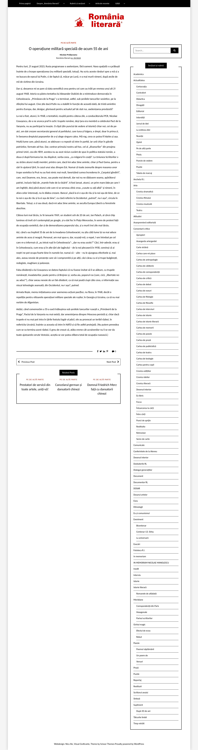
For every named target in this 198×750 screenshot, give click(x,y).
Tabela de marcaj (144, 173)
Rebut (139, 637)
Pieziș (138, 154)
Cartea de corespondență (148, 272)
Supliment (138, 705)
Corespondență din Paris (147, 606)
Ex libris (139, 395)
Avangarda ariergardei (146, 241)
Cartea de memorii (145, 327)
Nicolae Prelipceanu (68, 54)
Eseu (135, 500)
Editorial (140, 111)
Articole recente (102, 3)
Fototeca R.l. (139, 550)
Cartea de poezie (144, 333)
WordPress (139, 744)
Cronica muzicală (144, 204)
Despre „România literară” (48, 3)
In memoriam (139, 556)
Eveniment (138, 519)
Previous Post (28, 361)
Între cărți (140, 414)
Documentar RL (140, 482)
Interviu (137, 575)
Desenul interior (143, 389)
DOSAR (136, 488)
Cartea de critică (143, 278)
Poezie (136, 643)
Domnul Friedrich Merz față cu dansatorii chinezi (102, 389)
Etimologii (138, 507)
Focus (139, 402)
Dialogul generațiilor (142, 470)
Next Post (111, 361)
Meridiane (138, 599)
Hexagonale (141, 612)
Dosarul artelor (140, 494)
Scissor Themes (107, 744)
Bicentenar (141, 525)
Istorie (136, 581)
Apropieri (140, 235)
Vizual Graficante (82, 744)
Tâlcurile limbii (140, 717)
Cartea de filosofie (144, 303)
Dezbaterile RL (140, 463)
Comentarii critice (141, 228)
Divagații (140, 105)
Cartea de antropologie (147, 259)
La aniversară (142, 538)
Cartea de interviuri (145, 309)
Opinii (139, 142)
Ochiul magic (139, 624)
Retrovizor (141, 433)
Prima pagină (25, 3)
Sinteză (136, 698)
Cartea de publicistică (146, 346)
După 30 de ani (143, 711)
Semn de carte (143, 439)
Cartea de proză (143, 340)
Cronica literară (143, 383)
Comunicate (139, 445)
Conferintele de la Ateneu (145, 451)
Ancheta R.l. (139, 179)
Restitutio (140, 426)
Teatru (139, 210)
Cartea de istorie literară (147, 321)
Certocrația (141, 86)
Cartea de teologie (144, 358)
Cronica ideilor (143, 377)
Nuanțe (139, 136)
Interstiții (140, 117)
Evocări (136, 544)
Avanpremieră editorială (144, 222)
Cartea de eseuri (143, 290)
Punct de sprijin (143, 420)
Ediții (117, 3)
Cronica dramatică (144, 191)
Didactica (140, 99)
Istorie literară (139, 587)
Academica (138, 74)
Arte (135, 185)
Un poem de (142, 655)
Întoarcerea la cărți (145, 408)
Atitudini (137, 216)
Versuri (139, 661)
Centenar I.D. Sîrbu (145, 531)
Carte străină (142, 247)
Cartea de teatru (143, 352)
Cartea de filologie (144, 296)
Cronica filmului (143, 198)
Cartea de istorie (144, 315)
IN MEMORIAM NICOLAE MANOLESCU (151, 562)
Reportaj (137, 680)
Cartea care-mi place (145, 253)
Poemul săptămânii (145, 649)
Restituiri (137, 686)
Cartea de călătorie (145, 265)
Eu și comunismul (141, 513)
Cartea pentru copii (145, 364)
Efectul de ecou (143, 630)
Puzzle (139, 167)
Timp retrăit (138, 723)
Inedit (136, 568)
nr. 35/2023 (76, 58)
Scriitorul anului (140, 692)
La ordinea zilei (143, 130)
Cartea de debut (143, 284)
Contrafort (141, 92)
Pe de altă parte (68, 42)
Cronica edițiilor (143, 371)
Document (138, 476)
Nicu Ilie (69, 744)
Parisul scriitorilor (144, 618)
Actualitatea (139, 80)
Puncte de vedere (144, 160)
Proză (136, 667)
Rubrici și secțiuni (77, 3)
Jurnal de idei (142, 123)
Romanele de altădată (146, 593)
